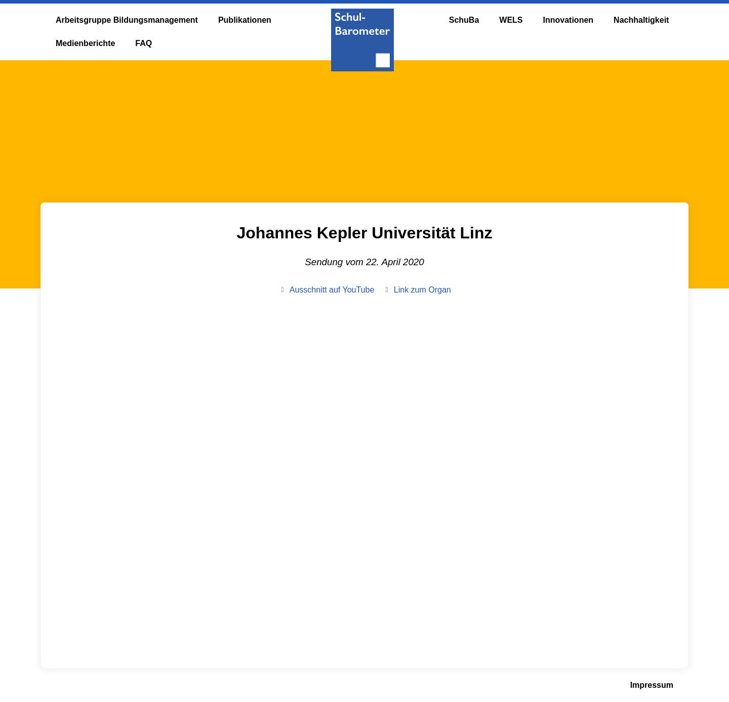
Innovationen (568, 20)
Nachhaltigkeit (641, 20)
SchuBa (464, 20)
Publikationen (244, 20)
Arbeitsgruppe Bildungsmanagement (127, 20)
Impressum (651, 685)
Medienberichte (85, 43)
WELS (510, 20)
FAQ (143, 43)
